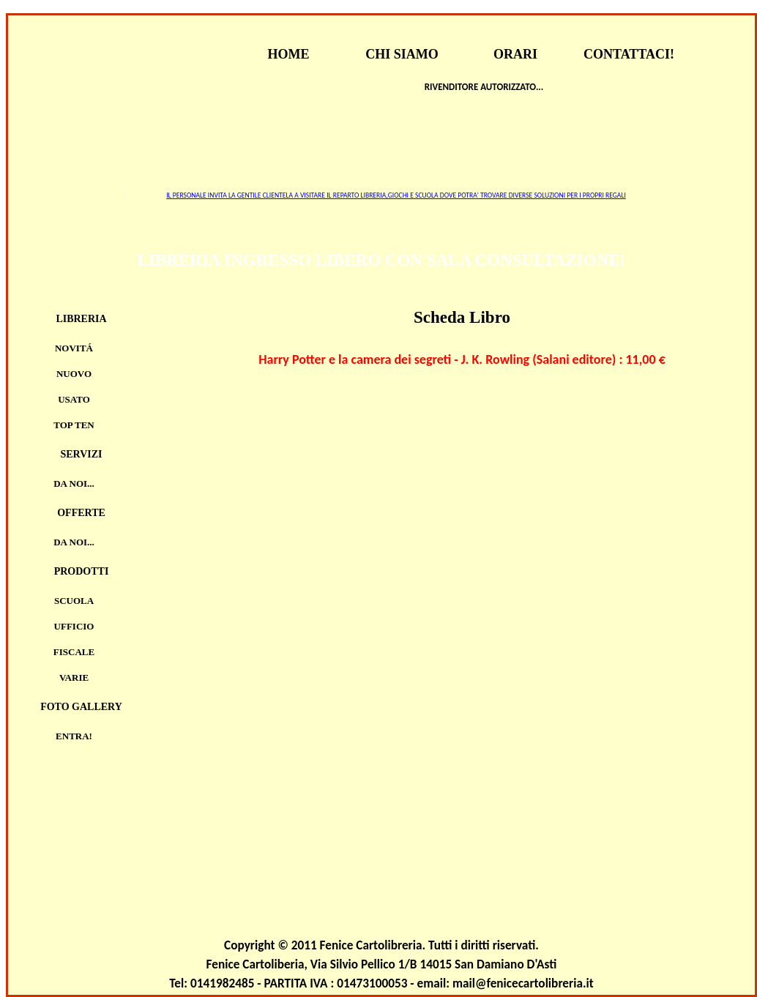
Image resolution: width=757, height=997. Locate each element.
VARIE (74, 677)
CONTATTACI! (628, 54)
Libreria (81, 318)
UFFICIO (74, 626)
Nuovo (74, 373)
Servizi (81, 454)
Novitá (74, 348)
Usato (74, 399)
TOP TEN (73, 424)
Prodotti (81, 571)
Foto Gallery (81, 706)
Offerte (81, 512)
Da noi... (73, 483)
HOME (289, 54)
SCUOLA (74, 600)
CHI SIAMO (402, 54)
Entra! (74, 736)
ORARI (515, 54)
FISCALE (73, 651)
